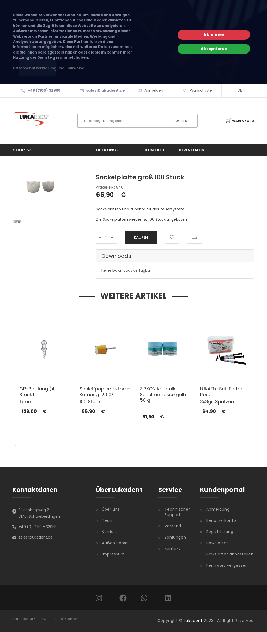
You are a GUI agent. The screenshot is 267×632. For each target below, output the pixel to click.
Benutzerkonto (221, 520)
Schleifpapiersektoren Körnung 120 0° (105, 391)
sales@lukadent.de (105, 90)
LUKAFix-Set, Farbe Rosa (221, 391)
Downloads (190, 150)
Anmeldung (218, 509)
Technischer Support (177, 512)
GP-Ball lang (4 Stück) (36, 391)
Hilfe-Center (66, 619)
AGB (45, 619)
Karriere (110, 531)
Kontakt (155, 150)
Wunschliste (197, 90)
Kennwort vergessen (227, 565)
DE (240, 90)
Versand (173, 526)
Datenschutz (23, 619)
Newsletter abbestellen (230, 554)
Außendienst (115, 543)
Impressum (113, 554)
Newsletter (217, 543)
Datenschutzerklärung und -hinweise (48, 68)
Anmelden (157, 90)
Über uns (108, 150)
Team (108, 520)
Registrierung (219, 531)
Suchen (180, 121)
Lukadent (193, 620)
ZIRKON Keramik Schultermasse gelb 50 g (163, 394)
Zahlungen (175, 537)
